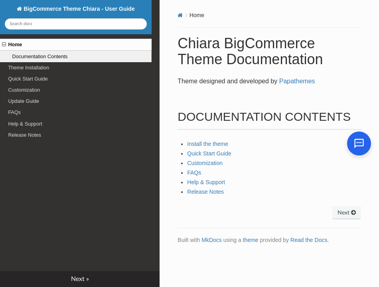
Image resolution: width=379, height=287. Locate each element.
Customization (24, 90)
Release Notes (24, 135)
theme (251, 240)
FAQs (14, 112)
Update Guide (23, 101)
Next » (80, 279)
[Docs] (180, 15)
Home (12, 44)
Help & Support (25, 124)
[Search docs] (75, 24)
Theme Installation (28, 68)
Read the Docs (309, 240)
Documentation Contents (40, 56)
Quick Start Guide (27, 79)
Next (347, 213)
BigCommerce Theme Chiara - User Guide (78, 9)
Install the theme (207, 144)
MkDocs (211, 240)
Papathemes (297, 81)
